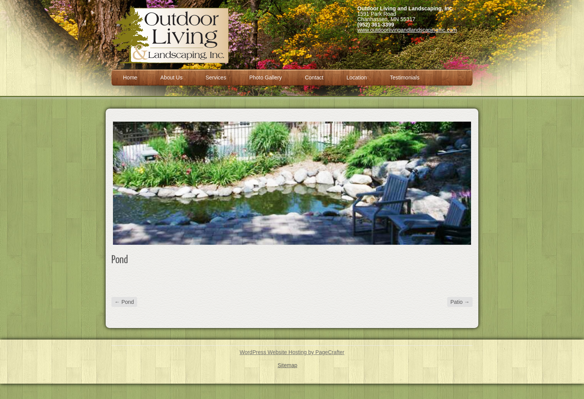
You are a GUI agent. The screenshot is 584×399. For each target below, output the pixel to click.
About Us (171, 77)
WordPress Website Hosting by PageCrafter (292, 352)
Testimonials (405, 77)
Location (357, 77)
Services (216, 77)
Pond (124, 302)
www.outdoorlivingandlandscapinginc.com (407, 30)
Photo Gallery (265, 77)
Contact (314, 77)
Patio (460, 302)
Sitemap (287, 365)
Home (130, 77)
